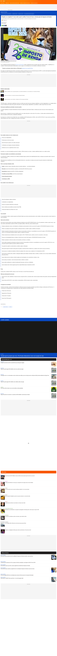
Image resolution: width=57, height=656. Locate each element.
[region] (28, 6)
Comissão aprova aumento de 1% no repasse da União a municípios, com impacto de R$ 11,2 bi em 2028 (18, 562)
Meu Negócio (2, 361)
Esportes (2, 387)
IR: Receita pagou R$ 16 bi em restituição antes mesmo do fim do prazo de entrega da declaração (17, 575)
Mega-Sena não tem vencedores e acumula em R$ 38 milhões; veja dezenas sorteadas (15, 394)
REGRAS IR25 (15, 13)
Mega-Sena (2, 374)
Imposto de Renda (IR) (20, 64)
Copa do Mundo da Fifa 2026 (9, 508)
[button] (2, 25)
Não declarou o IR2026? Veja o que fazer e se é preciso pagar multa (12, 578)
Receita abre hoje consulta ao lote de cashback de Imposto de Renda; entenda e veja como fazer (17, 556)
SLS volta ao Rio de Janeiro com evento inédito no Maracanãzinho (12, 388)
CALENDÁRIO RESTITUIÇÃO (29, 13)
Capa (1, 9)
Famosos (6, 481)
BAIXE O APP (21, 13)
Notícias (6, 501)
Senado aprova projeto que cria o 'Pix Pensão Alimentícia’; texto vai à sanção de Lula (22, 356)
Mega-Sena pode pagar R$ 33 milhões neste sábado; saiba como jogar (12, 381)
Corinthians (6, 515)
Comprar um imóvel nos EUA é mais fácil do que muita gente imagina (12, 362)
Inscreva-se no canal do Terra (27, 68)
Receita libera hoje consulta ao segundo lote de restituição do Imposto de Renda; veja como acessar (17, 568)
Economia (5, 9)
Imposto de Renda (10, 9)
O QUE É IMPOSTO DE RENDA (6, 13)
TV (5, 474)
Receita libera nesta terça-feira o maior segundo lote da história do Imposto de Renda (15, 565)
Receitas (6, 488)
